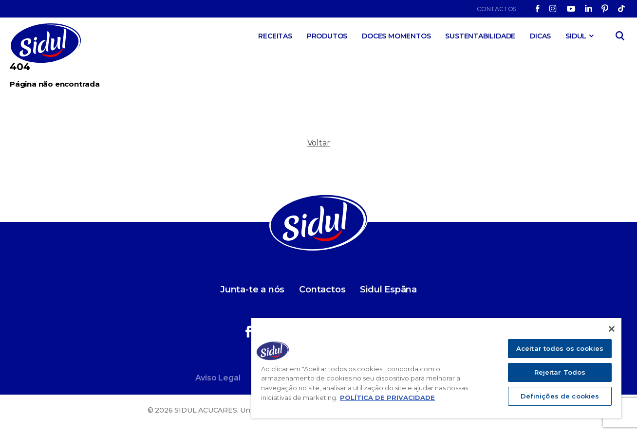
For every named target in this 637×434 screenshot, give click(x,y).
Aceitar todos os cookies (559, 348)
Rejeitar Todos (560, 372)
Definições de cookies (560, 396)
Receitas (275, 36)
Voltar (318, 142)
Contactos (496, 9)
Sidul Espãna (388, 289)
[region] (436, 368)
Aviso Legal (218, 377)
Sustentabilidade (480, 36)
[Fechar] (612, 329)
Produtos (327, 36)
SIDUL (575, 36)
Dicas (540, 36)
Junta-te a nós (252, 289)
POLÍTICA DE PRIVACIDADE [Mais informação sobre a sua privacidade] (387, 397)
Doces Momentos (396, 36)
